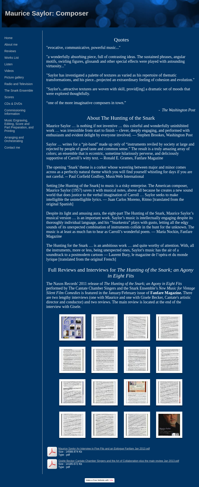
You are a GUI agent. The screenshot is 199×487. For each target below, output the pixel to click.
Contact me (12, 147)
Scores (9, 97)
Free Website (99, 480)
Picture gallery (14, 77)
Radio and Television (18, 84)
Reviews (10, 51)
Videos (9, 71)
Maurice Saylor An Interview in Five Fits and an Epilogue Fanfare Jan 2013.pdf (104, 448)
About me (11, 44)
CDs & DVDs (13, 103)
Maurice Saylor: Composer (46, 13)
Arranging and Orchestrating (14, 139)
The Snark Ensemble (18, 90)
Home (8, 38)
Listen (8, 64)
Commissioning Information (14, 112)
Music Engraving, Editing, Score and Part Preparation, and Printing (19, 126)
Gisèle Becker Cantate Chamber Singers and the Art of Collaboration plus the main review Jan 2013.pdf (118, 460)
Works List (11, 57)
